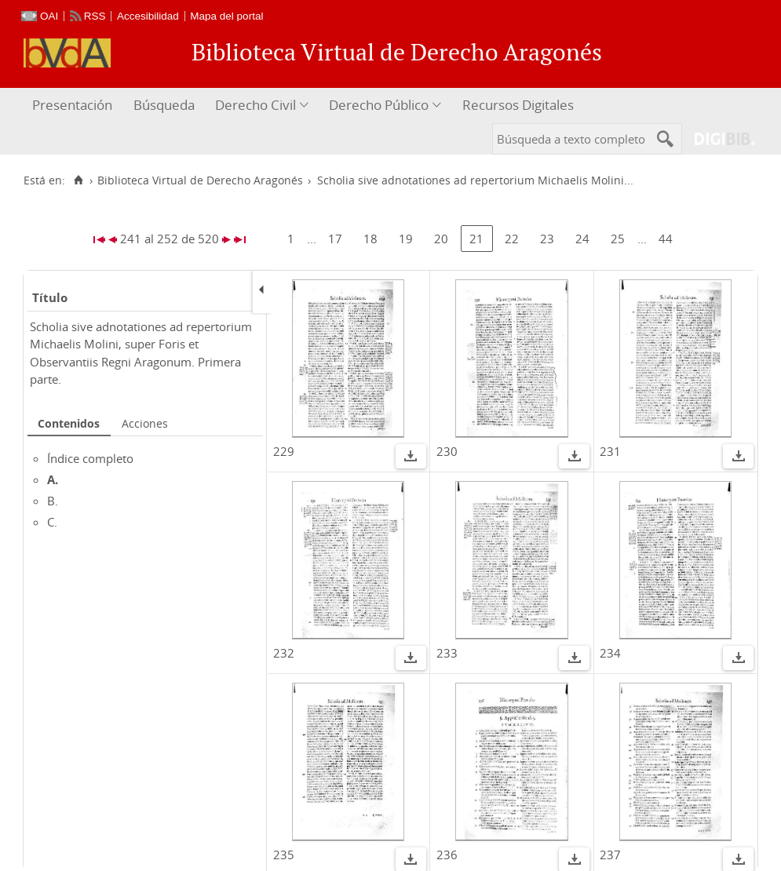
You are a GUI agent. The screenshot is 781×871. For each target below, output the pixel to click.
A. (52, 479)
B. (52, 500)
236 (447, 854)
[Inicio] (78, 180)
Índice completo (90, 458)
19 (406, 238)
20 (441, 238)
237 (610, 854)
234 (610, 653)
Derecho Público (379, 105)
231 (610, 451)
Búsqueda (164, 105)
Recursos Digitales (518, 105)
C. (52, 522)
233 (447, 653)
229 (283, 451)
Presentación (72, 105)
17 (335, 238)
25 (618, 238)
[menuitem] (74, 105)
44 (666, 238)
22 (512, 238)
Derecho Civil (255, 105)
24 (582, 238)
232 (283, 653)
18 (370, 238)
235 (283, 854)
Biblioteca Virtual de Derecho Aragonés (200, 180)
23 (547, 238)
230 (447, 451)
